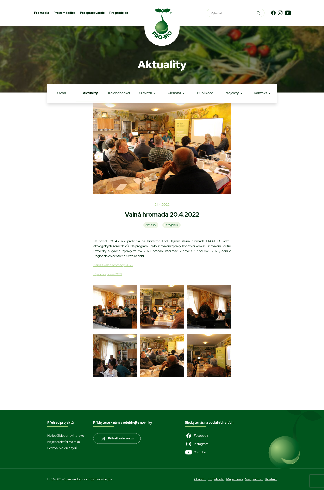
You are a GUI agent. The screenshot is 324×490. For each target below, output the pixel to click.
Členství (174, 93)
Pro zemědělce (64, 13)
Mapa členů (234, 479)
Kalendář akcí (119, 93)
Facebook (196, 435)
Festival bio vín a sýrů (62, 448)
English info (216, 479)
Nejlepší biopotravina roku (65, 435)
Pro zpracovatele (92, 13)
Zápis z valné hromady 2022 (113, 265)
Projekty (231, 93)
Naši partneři (254, 479)
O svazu (145, 93)
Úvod (61, 93)
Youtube (195, 452)
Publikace (205, 93)
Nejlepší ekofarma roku (63, 442)
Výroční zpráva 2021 (107, 274)
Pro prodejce (118, 13)
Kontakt (260, 93)
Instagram (196, 444)
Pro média (41, 13)
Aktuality (90, 93)
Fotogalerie (171, 225)
